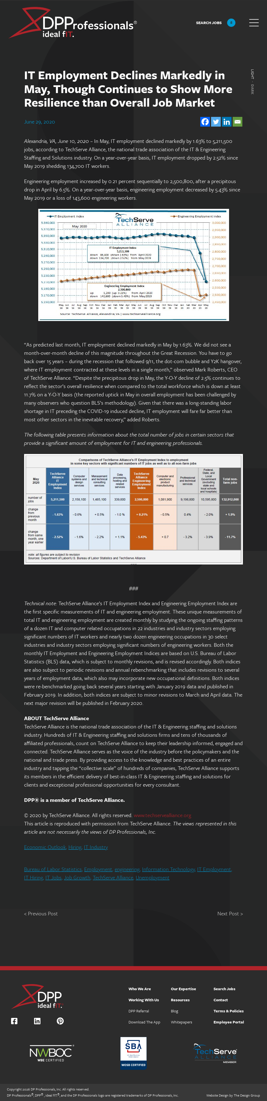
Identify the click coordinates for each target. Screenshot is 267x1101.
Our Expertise (183, 989)
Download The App (144, 1022)
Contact (221, 1000)
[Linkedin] (227, 121)
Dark (252, 89)
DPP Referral (139, 1011)
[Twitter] (216, 121)
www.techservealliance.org (162, 814)
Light (252, 74)
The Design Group (247, 1095)
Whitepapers (181, 1022)
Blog (174, 1011)
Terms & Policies (229, 1011)
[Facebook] (205, 121)
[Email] (237, 121)
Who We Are (140, 989)
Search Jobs (224, 989)
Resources (180, 1000)
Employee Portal (229, 1022)
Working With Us (144, 1000)
